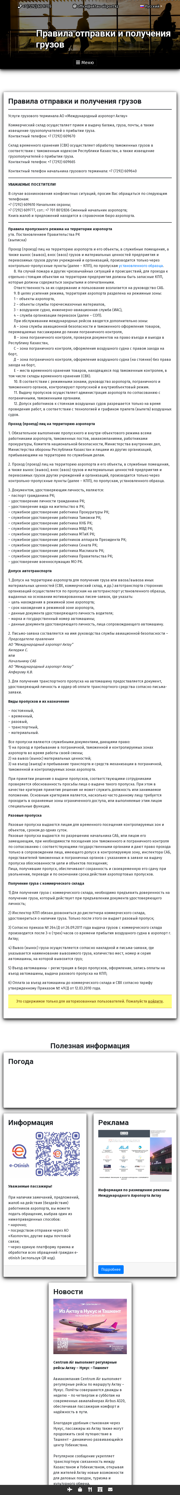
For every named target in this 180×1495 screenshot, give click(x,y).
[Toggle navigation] (90, 62)
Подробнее (111, 1269)
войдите (155, 1001)
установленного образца (141, 266)
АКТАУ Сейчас (90, 1086)
